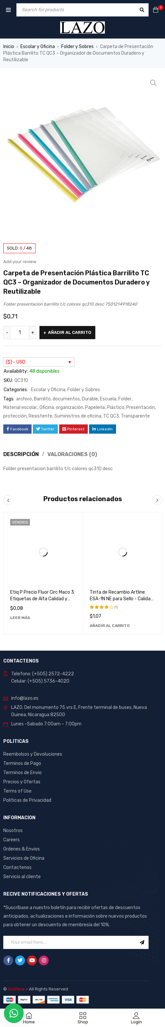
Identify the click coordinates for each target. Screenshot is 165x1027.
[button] (153, 83)
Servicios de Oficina (23, 858)
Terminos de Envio (22, 772)
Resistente (40, 416)
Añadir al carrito (69, 332)
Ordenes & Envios (21, 849)
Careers (11, 840)
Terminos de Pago (22, 763)
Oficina (46, 407)
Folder (124, 399)
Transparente (135, 416)
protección (15, 416)
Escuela (108, 399)
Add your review (19, 261)
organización (69, 407)
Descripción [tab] (21, 454)
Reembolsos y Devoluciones (32, 754)
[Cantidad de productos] (19, 332)
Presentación (140, 407)
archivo (24, 399)
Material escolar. (20, 407)
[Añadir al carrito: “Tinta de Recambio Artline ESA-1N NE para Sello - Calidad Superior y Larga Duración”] (110, 626)
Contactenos (17, 867)
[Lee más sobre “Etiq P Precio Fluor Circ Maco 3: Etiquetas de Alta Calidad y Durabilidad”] (20, 618)
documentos (66, 399)
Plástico (115, 407)
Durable (90, 399)
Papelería (95, 407)
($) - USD (15, 362)
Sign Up (142, 942)
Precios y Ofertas (21, 782)
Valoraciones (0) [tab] (72, 454)
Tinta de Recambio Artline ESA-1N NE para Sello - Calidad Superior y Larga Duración (121, 598)
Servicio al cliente (22, 876)
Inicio (8, 46)
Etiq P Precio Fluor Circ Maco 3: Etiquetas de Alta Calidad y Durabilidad (42, 598)
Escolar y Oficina (37, 46)
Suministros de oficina (77, 416)
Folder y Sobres (77, 46)
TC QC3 (111, 416)
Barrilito (42, 399)
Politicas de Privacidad (27, 800)
